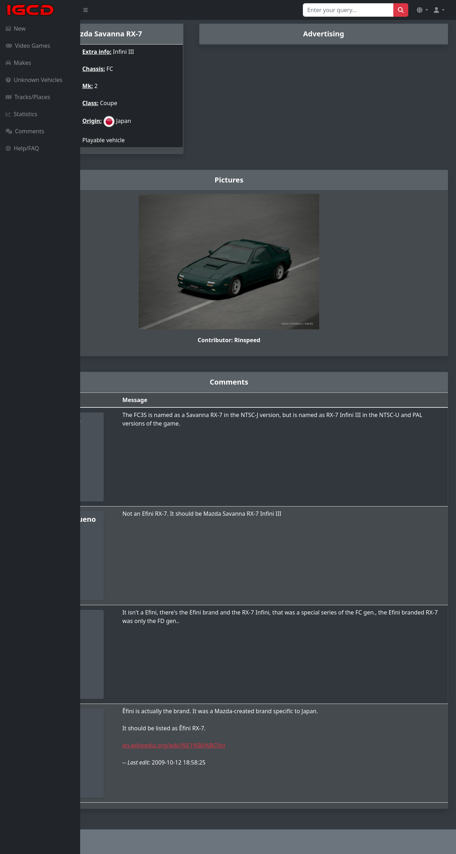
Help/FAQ (22, 148)
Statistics (21, 114)
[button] (422, 10)
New (16, 28)
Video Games (28, 46)
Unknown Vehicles (34, 80)
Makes (18, 63)
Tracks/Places (28, 97)
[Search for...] (348, 10)
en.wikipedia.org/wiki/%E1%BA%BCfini (232, 745)
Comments (25, 131)
